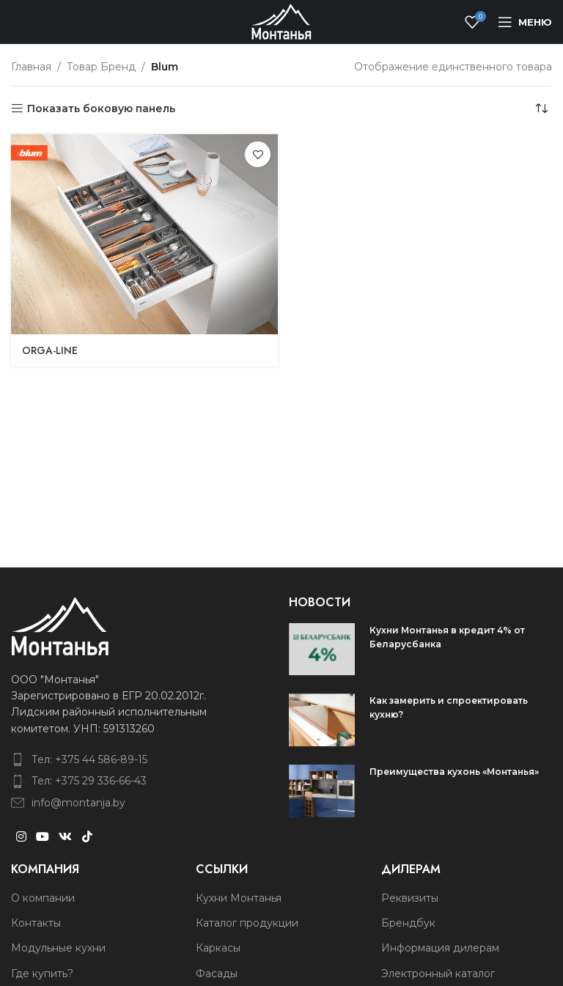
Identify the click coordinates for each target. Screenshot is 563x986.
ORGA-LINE (50, 350)
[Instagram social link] (21, 836)
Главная (31, 66)
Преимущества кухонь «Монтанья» (454, 771)
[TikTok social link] (87, 836)
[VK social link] (65, 836)
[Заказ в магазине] (541, 108)
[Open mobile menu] (524, 22)
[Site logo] (281, 21)
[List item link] (121, 759)
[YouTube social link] (42, 836)
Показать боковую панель (101, 109)
